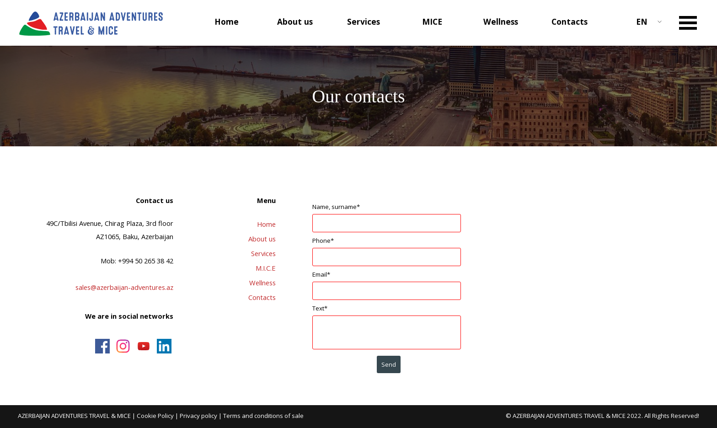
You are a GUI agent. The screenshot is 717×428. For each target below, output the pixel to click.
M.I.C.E (266, 268)
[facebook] (102, 346)
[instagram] (123, 346)
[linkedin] (164, 346)
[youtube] (143, 346)
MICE (432, 21)
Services (263, 253)
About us (262, 238)
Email (321, 274)
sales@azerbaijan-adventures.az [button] (124, 287)
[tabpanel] (101, 259)
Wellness (500, 21)
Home (226, 21)
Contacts (569, 21)
